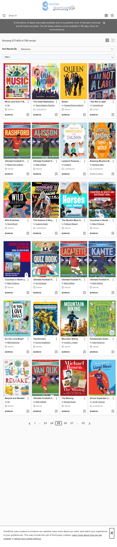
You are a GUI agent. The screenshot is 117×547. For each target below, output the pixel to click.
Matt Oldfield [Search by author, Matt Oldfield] (41, 165)
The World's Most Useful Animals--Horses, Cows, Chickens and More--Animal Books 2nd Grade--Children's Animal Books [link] (72, 220)
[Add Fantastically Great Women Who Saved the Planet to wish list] (113, 352)
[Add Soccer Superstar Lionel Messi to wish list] (113, 411)
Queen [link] (65, 102)
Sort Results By (9, 49)
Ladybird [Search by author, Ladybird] (67, 165)
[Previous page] (29, 423)
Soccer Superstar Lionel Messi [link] (101, 398)
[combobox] (52, 15)
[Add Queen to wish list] (84, 115)
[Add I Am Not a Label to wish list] (113, 115)
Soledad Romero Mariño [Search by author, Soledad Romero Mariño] (73, 105)
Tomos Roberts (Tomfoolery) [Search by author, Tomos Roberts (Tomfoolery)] (46, 105)
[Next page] (89, 423)
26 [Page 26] (65, 423)
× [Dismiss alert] (104, 23)
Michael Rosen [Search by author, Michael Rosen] (70, 402)
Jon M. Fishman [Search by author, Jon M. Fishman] (98, 402)
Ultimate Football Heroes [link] (16, 161)
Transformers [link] (39, 339)
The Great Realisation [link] (43, 102)
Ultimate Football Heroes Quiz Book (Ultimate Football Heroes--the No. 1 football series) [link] (44, 280)
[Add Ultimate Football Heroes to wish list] (28, 174)
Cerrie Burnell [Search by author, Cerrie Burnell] (97, 105)
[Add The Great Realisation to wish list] (56, 115)
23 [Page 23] (45, 423)
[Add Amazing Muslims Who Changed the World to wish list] (113, 174)
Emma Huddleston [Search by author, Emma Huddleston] (43, 342)
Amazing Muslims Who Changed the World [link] (101, 161)
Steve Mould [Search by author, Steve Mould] (12, 224)
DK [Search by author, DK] (8, 105)
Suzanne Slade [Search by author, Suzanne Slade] (42, 224)
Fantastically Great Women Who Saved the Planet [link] (101, 339)
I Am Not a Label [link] (98, 102)
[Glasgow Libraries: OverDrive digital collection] (58, 6)
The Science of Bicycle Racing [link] (44, 220)
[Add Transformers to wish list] (56, 352)
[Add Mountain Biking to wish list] (84, 352)
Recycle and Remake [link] (15, 398)
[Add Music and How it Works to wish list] (28, 115)
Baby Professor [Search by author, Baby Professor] (98, 224)
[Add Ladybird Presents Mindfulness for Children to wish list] (84, 174)
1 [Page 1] (34, 423)
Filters (7, 57)
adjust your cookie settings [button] (27, 538)
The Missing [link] (67, 398)
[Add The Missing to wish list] (84, 411)
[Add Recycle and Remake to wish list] (28, 411)
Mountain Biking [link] (70, 339)
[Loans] (106, 16)
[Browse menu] (112, 15)
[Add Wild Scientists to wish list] (28, 233)
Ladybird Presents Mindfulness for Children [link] (72, 161)
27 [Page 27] (71, 423)
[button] (107, 41)
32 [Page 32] (83, 423)
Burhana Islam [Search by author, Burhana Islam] (98, 165)
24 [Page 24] (51, 423)
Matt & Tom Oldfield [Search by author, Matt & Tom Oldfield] (15, 165)
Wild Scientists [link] (12, 220)
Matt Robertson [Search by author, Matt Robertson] (13, 342)
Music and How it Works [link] (16, 102)
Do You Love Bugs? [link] (14, 339)
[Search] (4, 15)
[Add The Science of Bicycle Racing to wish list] (56, 233)
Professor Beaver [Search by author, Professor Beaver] (71, 224)
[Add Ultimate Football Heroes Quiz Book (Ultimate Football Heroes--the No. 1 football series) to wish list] (56, 293)
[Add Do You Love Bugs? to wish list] (28, 352)
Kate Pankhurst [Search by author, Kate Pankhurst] (98, 342)
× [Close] (112, 533)
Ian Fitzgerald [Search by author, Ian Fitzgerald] (41, 283)
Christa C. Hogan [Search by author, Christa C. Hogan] (71, 342)
